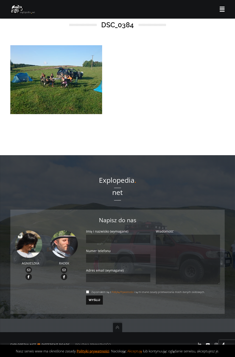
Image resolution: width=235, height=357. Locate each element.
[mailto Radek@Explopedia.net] (64, 261)
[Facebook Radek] (64, 267)
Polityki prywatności (93, 351)
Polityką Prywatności (123, 292)
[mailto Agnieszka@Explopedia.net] (29, 261)
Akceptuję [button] (134, 351)
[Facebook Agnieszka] (29, 267)
